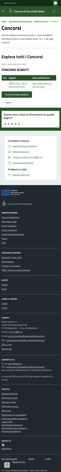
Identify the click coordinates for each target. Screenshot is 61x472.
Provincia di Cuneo (10, 397)
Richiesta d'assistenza (11, 431)
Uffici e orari (7, 344)
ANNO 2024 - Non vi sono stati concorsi (18, 85)
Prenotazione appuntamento (14, 428)
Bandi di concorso (41, 21)
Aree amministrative (10, 217)
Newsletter (6, 448)
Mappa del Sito (18, 462)
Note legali (6, 410)
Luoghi (4, 303)
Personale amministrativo (13, 234)
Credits (48, 458)
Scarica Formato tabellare (16, 94)
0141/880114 (16, 331)
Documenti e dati (9, 221)
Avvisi (4, 288)
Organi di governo (9, 230)
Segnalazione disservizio (12, 425)
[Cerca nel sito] (53, 11)
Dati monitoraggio (9, 458)
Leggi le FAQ (7, 421)
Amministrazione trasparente (20, 21)
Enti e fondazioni (9, 225)
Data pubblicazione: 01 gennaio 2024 (42, 85)
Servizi (31, 458)
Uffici (4, 242)
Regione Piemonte (10, 3)
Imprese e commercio (11, 265)
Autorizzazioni (8, 261)
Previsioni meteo (9, 402)
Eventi (4, 307)
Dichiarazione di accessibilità (14, 414)
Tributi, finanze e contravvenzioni (16, 270)
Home (4, 21)
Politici (4, 238)
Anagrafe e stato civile (11, 257)
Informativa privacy (10, 406)
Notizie (5, 284)
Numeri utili (7, 348)
